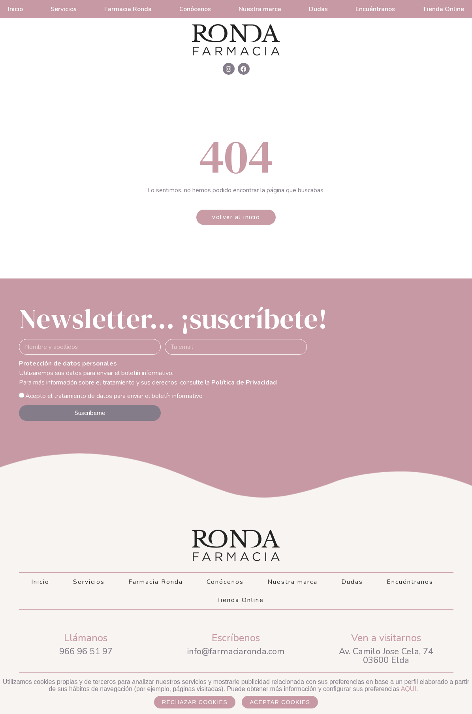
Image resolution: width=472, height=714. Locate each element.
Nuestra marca (260, 9)
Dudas (318, 9)
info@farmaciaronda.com (236, 651)
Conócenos (195, 9)
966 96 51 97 (86, 651)
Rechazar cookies (195, 702)
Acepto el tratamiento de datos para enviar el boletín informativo (114, 396)
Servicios (64, 9)
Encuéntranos (375, 9)
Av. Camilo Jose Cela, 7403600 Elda (386, 656)
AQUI (408, 689)
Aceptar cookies (280, 702)
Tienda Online (443, 9)
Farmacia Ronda (128, 9)
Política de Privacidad (244, 382)
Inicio (15, 9)
